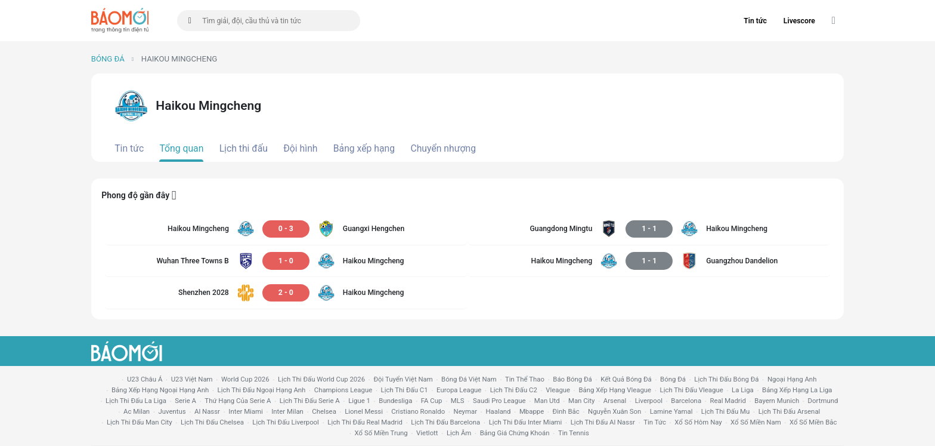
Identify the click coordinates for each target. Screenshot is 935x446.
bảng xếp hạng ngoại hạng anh (160, 390)
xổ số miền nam (755, 422)
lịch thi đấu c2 (513, 390)
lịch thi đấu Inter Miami (525, 422)
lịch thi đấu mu (725, 411)
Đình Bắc (566, 411)
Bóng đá (108, 58)
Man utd (547, 400)
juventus (172, 411)
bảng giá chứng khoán (515, 433)
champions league (343, 390)
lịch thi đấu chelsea (212, 422)
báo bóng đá (572, 379)
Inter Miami (245, 411)
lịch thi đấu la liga (136, 400)
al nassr (207, 411)
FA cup (431, 400)
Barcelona (686, 400)
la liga (743, 390)
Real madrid (727, 400)
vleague (558, 390)
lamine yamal (671, 411)
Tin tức (755, 21)
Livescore (799, 21)
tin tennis (573, 433)
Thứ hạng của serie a (238, 400)
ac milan (136, 411)
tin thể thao (524, 379)
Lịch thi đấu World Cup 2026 (321, 379)
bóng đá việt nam (469, 379)
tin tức (654, 422)
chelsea (324, 411)
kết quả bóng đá (626, 379)
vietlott (427, 433)
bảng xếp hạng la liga (797, 390)
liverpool (648, 400)
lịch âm (459, 433)
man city (581, 400)
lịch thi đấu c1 (404, 390)
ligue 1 (359, 400)
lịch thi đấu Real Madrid (365, 422)
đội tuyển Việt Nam (402, 379)
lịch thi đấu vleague (691, 390)
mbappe (531, 411)
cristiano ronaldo (418, 411)
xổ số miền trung (381, 433)
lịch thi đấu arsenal (789, 411)
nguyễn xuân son (614, 411)
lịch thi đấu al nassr (603, 422)
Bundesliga (395, 400)
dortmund (823, 400)
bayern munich (776, 400)
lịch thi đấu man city (139, 422)
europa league (458, 390)
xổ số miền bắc (813, 422)
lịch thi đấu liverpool (285, 422)
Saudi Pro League (499, 400)
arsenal (614, 400)
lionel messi (364, 411)
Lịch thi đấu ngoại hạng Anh (262, 390)
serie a (185, 400)
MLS (458, 400)
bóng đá (673, 379)
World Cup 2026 (245, 379)
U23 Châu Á (144, 379)
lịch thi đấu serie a (310, 400)
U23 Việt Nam (192, 379)
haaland (497, 411)
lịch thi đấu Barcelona (445, 422)
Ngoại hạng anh (792, 379)
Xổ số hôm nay (698, 422)
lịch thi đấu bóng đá (726, 379)
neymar (465, 411)
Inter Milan (287, 411)
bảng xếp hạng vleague (614, 390)
